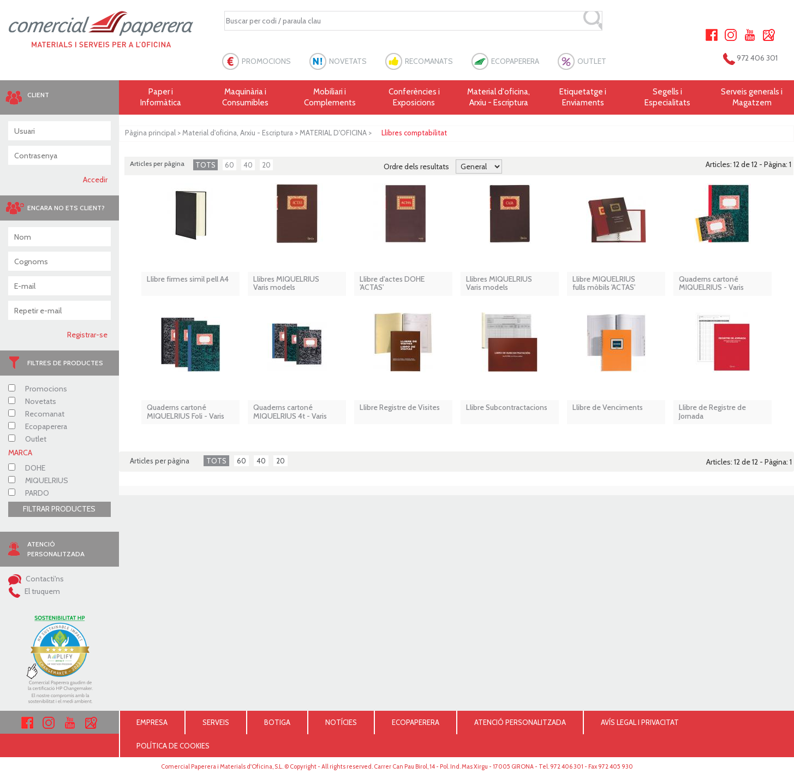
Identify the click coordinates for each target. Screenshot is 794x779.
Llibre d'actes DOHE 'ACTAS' (392, 283)
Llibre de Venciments (607, 407)
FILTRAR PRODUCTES (59, 509)
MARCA (20, 452)
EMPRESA (152, 722)
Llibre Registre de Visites (400, 407)
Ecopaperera (37, 426)
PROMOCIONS (266, 61)
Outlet (27, 439)
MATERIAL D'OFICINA (333, 132)
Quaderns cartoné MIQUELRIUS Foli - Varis (185, 411)
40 (248, 164)
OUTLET (591, 61)
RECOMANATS (429, 61)
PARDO (28, 493)
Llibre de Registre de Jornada (712, 411)
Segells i (668, 97)
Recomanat (36, 414)
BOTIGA (277, 722)
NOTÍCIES (341, 722)
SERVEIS (215, 722)
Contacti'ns (36, 579)
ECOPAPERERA (515, 61)
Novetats (32, 401)
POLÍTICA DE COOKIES (173, 745)
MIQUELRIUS (38, 480)
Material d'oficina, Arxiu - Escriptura (498, 97)
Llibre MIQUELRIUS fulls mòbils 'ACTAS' (603, 283)
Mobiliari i (330, 97)
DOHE (26, 468)
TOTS (205, 164)
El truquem (34, 591)
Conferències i (414, 97)
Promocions (37, 389)
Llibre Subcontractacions (506, 407)
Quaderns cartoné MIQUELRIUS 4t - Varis (290, 411)
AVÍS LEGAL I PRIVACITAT (640, 722)
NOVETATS (348, 61)
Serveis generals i (752, 97)
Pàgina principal (150, 132)
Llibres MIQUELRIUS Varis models (286, 283)
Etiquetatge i (583, 97)
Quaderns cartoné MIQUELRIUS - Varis (711, 283)
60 (229, 164)
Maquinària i (245, 97)
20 (266, 164)
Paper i (161, 97)
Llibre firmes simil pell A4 (188, 279)
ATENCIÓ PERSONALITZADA (520, 722)
